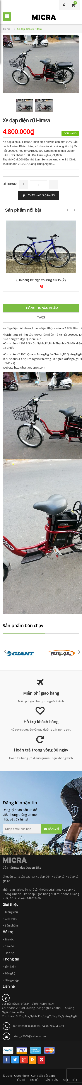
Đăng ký (10, 973)
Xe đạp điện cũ (12, 328)
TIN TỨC (35, 1080)
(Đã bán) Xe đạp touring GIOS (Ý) (41, 280)
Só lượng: (10, 184)
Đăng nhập (12, 980)
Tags (41, 317)
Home (6, 28)
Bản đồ (9, 946)
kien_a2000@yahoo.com (30, 1036)
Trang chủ (11, 912)
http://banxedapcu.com (29, 367)
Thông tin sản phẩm (41, 308)
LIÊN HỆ (21, 1080)
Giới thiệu (11, 919)
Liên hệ (9, 953)
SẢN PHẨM (51, 1080)
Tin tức (9, 939)
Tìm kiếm (10, 967)
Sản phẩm (11, 925)
